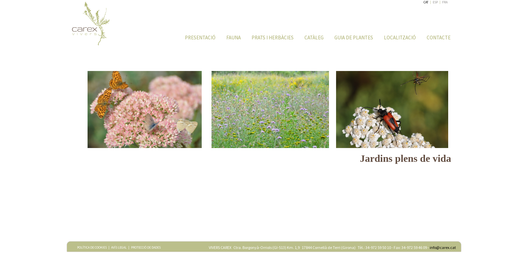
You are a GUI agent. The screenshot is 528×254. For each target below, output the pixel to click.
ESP (435, 2)
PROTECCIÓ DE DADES (146, 247)
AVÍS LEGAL (119, 247)
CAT (426, 2)
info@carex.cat (443, 247)
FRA (445, 2)
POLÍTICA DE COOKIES (92, 247)
